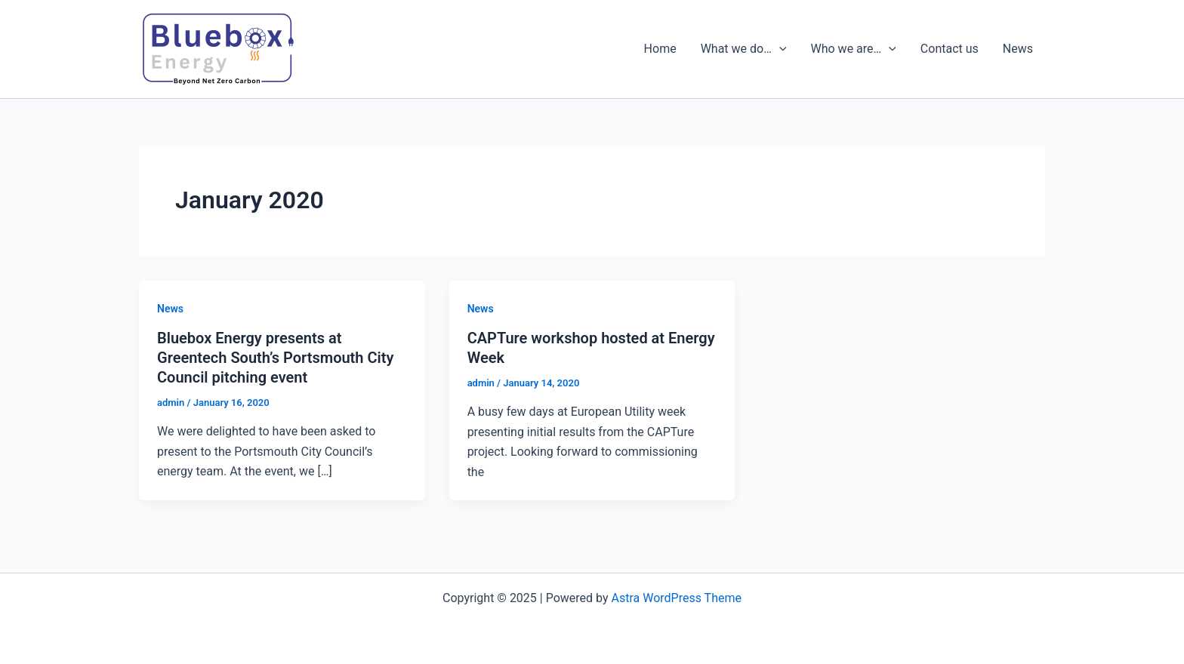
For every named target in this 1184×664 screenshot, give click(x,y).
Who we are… (853, 49)
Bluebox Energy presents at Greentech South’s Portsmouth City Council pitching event (275, 357)
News (1018, 49)
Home (660, 49)
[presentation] (779, 49)
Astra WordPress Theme (677, 598)
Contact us (949, 49)
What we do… (744, 49)
